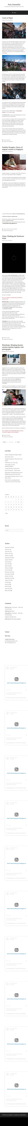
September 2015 (8, 578)
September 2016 (8, 557)
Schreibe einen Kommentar (8, 141)
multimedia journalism (7, 308)
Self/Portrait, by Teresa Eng (11, 462)
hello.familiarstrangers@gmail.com (10, 223)
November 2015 (8, 574)
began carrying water (13, 287)
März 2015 (7, 590)
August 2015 (8, 580)
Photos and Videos (14, 229)
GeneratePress (22, 1115)
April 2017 (7, 551)
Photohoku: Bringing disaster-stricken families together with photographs (13, 347)
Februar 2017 (8, 553)
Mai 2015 (7, 586)
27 (16, 442)
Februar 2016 (8, 568)
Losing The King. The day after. (12, 468)
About (12, 611)
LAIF (13, 112)
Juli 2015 (7, 582)
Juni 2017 (7, 549)
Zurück (4, 442)
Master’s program (9, 307)
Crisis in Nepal (7, 18)
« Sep (6, 513)
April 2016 (7, 563)
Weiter (19, 442)
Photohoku (18, 379)
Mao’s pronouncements (12, 275)
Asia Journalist (14, 4)
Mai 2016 (7, 561)
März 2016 (7, 565)
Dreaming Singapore (16, 619)
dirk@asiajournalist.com (11, 641)
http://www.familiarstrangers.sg (19, 213)
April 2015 (7, 588)
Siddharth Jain (8, 617)
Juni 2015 (7, 584)
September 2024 (8, 547)
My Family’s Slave (9, 456)
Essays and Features (7, 229)
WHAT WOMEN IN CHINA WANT (13, 454)
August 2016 (8, 559)
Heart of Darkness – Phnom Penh (12, 470)
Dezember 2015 (8, 572)
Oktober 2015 (8, 576)
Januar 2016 (7, 570)
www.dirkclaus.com (11, 642)
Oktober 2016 (8, 555)
